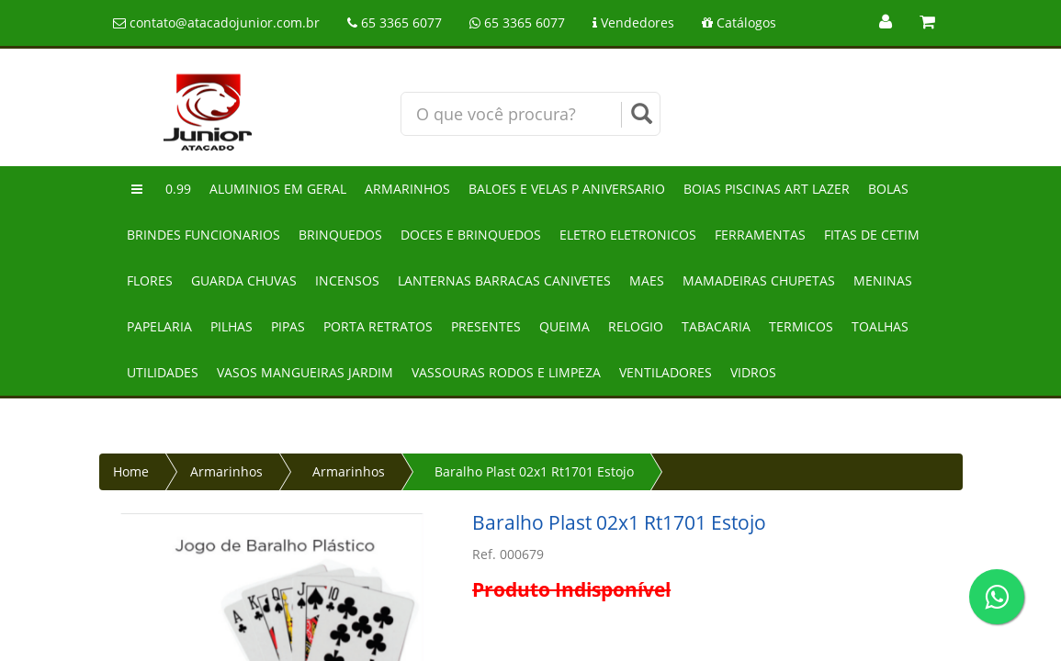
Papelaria (159, 326)
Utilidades (162, 372)
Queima (564, 326)
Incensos (347, 280)
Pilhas (231, 326)
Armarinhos (407, 188)
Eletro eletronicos (627, 234)
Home (131, 471)
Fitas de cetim (872, 234)
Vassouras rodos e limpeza (506, 372)
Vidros (753, 372)
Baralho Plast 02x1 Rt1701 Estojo (534, 471)
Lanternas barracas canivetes (504, 280)
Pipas (288, 326)
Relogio (635, 326)
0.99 (178, 188)
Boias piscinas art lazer (766, 188)
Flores (150, 280)
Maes (646, 280)
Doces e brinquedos (471, 234)
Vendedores (633, 22)
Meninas (882, 280)
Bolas (888, 188)
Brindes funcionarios (203, 234)
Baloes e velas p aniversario (566, 188)
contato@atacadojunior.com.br (216, 22)
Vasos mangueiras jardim (305, 372)
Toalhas (880, 326)
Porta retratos (378, 326)
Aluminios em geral (277, 188)
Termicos (801, 326)
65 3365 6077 (394, 22)
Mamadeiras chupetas (759, 280)
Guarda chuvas (244, 280)
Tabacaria (716, 326)
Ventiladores (665, 372)
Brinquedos (340, 234)
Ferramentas (760, 234)
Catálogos (739, 22)
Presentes (486, 326)
